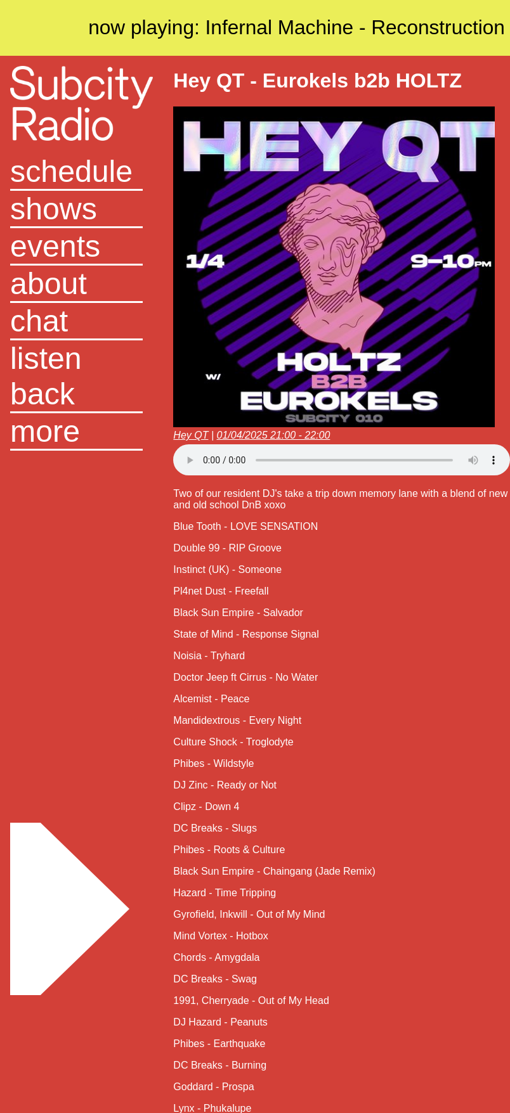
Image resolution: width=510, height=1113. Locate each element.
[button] (76, 432)
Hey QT (190, 435)
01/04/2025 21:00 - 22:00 (273, 435)
